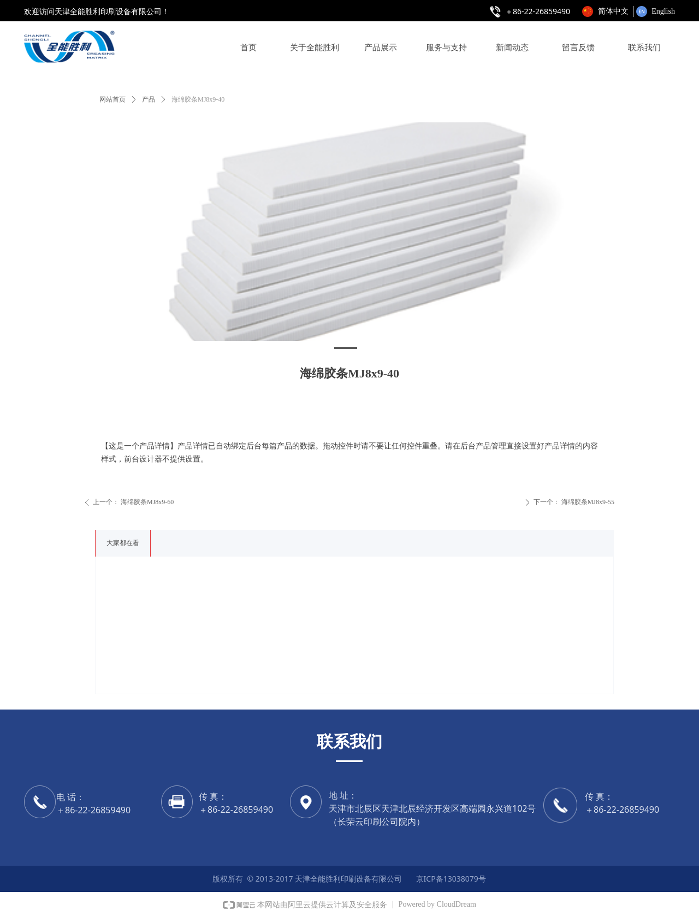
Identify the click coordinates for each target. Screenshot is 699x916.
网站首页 (112, 99)
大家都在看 (122, 543)
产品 (148, 99)
